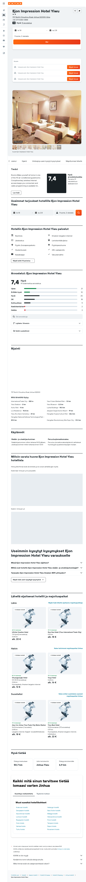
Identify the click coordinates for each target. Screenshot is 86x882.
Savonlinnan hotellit (23, 776)
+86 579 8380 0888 (20, 20)
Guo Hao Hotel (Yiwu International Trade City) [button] (64, 595)
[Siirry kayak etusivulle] (15, 3)
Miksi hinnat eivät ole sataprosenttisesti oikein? (48, 826)
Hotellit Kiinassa (45, 838)
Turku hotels (20, 792)
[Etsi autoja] (4, 20)
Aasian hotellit (33, 838)
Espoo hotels (51, 789)
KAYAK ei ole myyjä (48, 818)
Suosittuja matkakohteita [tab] (24, 756)
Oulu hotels (20, 786)
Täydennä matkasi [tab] (43, 756)
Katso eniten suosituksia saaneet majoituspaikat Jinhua (71, 658)
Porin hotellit (51, 783)
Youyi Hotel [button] (52, 640)
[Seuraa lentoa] (4, 35)
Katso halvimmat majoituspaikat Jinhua (68, 611)
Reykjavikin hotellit (22, 783)
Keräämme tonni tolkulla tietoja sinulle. (48, 822)
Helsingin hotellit (53, 770)
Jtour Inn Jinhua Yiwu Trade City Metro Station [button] (29, 688)
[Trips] (4, 46)
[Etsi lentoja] (4, 10)
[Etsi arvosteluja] (49, 316)
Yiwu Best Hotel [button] (53, 688)
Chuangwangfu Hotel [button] (19, 640)
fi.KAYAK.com (15, 838)
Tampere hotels (52, 786)
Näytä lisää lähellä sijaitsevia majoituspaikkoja (65, 566)
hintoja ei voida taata (63, 812)
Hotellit (24, 838)
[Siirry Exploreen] (4, 31)
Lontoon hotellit (21, 780)
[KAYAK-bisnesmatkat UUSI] (4, 40)
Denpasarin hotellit (22, 773)
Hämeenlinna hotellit (54, 780)
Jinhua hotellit (69, 838)
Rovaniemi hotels (53, 792)
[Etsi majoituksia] (4, 15)
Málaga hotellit (52, 776)
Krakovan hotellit (22, 770)
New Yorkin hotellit (53, 773)
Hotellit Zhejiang (58, 838)
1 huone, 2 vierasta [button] (21, 36)
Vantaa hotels (20, 789)
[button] (3, 3)
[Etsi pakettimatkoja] (4, 24)
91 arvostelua (27, 23)
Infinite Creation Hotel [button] (20, 595)
